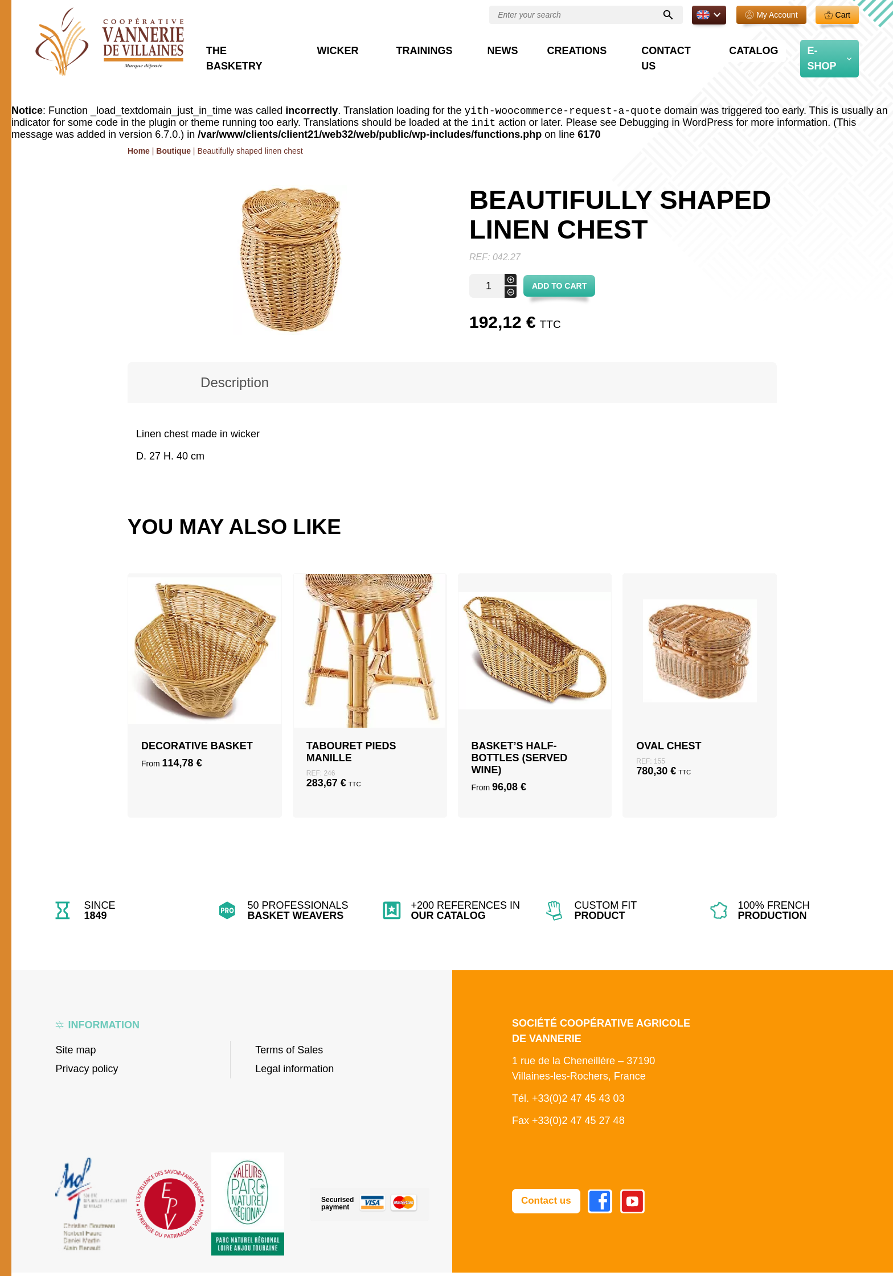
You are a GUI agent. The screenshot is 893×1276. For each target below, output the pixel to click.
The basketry (321, 58)
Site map (75, 1053)
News (546, 58)
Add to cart (559, 289)
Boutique (173, 154)
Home (139, 154)
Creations (609, 58)
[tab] (235, 386)
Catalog (764, 58)
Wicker (405, 58)
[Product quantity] (493, 289)
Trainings (480, 58)
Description (234, 385)
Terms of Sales (289, 1053)
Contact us (693, 58)
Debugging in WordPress (677, 126)
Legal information (294, 1072)
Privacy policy (86, 1072)
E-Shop (827, 58)
